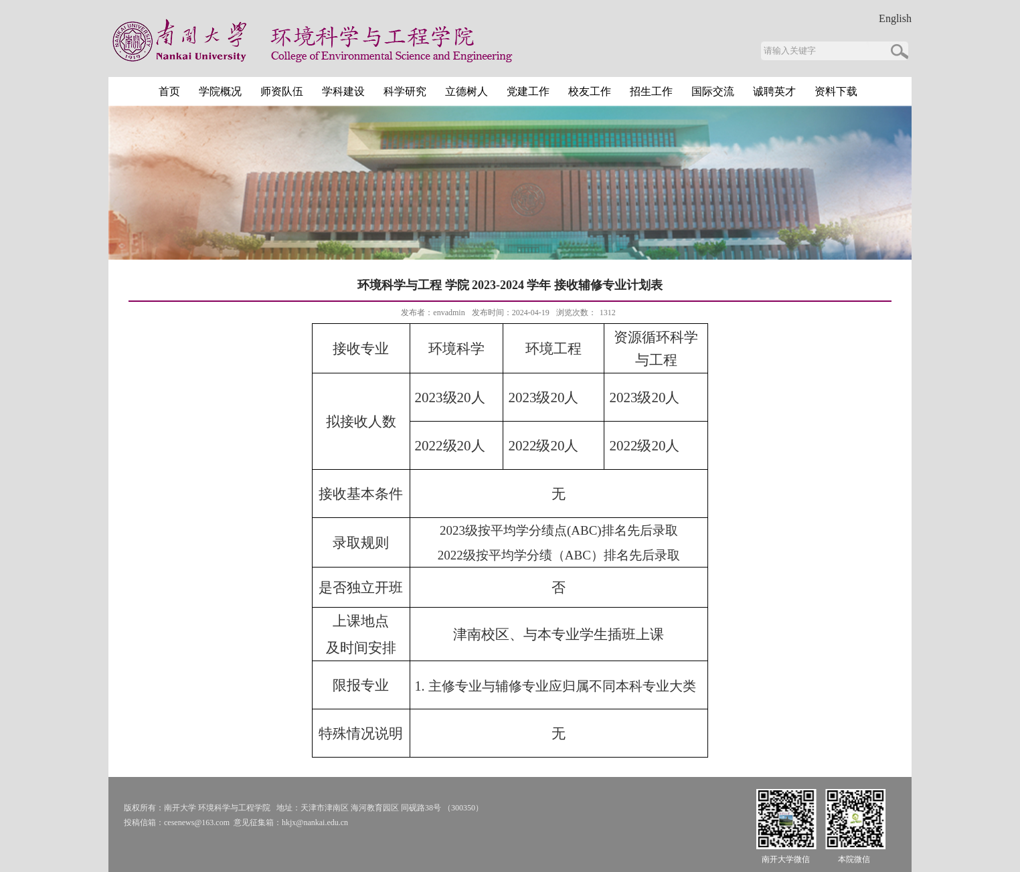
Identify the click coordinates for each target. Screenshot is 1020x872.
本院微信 (854, 859)
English (895, 18)
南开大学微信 (786, 859)
